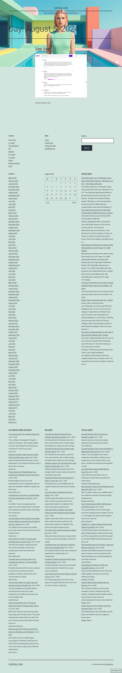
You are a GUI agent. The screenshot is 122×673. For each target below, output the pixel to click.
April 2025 (11, 210)
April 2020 (11, 384)
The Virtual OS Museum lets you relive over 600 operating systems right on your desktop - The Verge (97, 285)
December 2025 (13, 187)
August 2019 (12, 408)
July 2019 (11, 411)
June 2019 (12, 414)
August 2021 (12, 338)
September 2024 (14, 230)
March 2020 (12, 387)
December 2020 (13, 361)
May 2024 (11, 242)
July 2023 (11, 271)
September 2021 (14, 335)
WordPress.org (50, 149)
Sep (75, 202)
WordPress (109, 664)
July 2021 (11, 341)
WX (9, 149)
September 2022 (14, 300)
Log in (47, 140)
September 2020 (14, 370)
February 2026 (13, 181)
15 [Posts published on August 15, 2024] (61, 190)
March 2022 (12, 318)
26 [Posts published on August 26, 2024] (47, 198)
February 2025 (13, 216)
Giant (10, 166)
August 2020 (12, 373)
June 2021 (12, 344)
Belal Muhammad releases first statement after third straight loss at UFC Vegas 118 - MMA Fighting (97, 248)
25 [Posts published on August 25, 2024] (75, 194)
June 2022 (12, 309)
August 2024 (12, 233)
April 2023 (11, 280)
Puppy (10, 160)
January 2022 (13, 323)
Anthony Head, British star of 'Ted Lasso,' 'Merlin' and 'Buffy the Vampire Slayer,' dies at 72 (23, 606)
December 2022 (13, 291)
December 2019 (13, 396)
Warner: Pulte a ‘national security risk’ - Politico (97, 300)
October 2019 (13, 402)
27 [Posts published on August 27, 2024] (52, 198)
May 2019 (11, 416)
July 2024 (11, 236)
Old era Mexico (13, 146)
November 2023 (13, 259)
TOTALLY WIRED (87, 430)
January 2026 (13, 184)
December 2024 (13, 222)
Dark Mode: (116, 671)
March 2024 (12, 248)
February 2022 (13, 320)
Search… (84, 136)
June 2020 (12, 379)
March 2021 (12, 352)
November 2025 (13, 190)
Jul (47, 202)
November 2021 (13, 329)
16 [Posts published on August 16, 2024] (65, 190)
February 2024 (13, 251)
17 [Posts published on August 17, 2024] (70, 190)
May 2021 (11, 347)
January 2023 (13, 288)
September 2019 (14, 405)
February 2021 (13, 355)
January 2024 (13, 254)
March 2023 (12, 283)
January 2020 (13, 393)
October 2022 (13, 297)
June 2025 (12, 204)
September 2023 (14, 265)
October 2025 (13, 192)
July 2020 (11, 376)
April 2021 (11, 350)
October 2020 (13, 367)
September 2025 (14, 195)
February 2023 (13, 286)
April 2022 (11, 315)
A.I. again (11, 143)
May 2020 (11, 382)
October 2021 (13, 332)
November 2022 (13, 294)
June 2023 (12, 274)
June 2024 (12, 239)
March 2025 (12, 213)
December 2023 (13, 257)
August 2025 (12, 198)
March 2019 (12, 422)
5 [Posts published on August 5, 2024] (47, 187)
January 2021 (13, 358)
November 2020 (13, 364)
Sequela (11, 152)
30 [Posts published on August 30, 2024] (65, 198)
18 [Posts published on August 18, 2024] (75, 190)
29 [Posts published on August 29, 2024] (61, 198)
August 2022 (12, 303)
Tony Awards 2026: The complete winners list (23, 434)
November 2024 (13, 224)
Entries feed (49, 143)
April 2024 (11, 245)
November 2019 (13, 399)
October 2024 (13, 227)
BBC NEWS (48, 430)
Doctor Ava (12, 140)
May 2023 (11, 277)
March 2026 (12, 178)
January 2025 (13, 219)
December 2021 (13, 326)
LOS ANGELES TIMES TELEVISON (19, 430)
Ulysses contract (14, 163)
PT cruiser (11, 154)
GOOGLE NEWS (86, 174)
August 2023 (12, 268)
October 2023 (13, 262)
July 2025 (11, 201)
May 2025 (11, 207)
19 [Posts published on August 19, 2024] (47, 194)
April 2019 (11, 419)
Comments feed (50, 146)
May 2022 (11, 312)
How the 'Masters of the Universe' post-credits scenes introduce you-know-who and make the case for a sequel (24, 521)
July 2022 (11, 306)
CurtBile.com (61, 8)
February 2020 (13, 390)
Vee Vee (42, 48)
